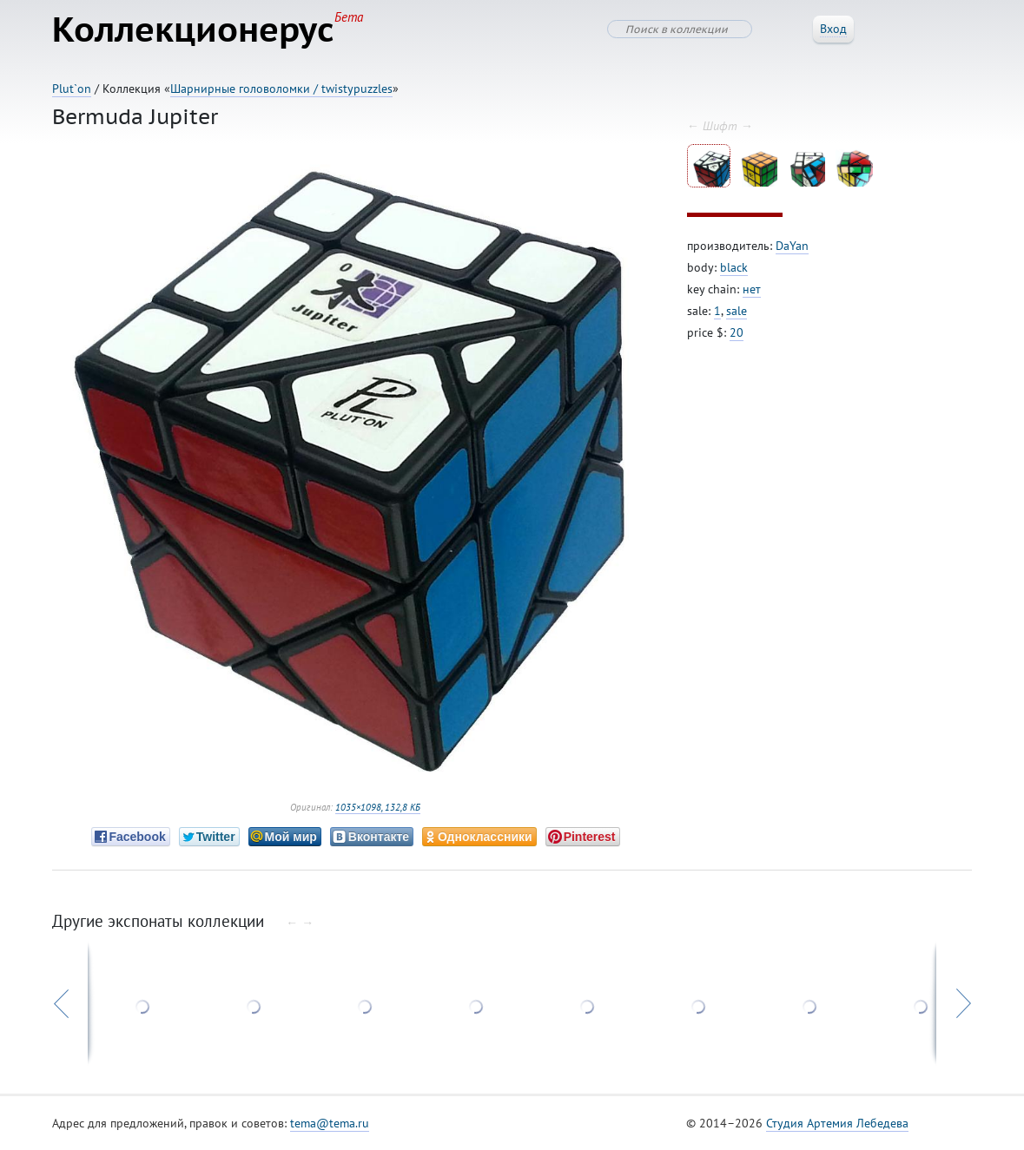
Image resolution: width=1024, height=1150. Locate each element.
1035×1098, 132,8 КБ (377, 807)
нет (752, 289)
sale (736, 311)
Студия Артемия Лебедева (837, 1123)
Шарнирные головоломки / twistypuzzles (281, 88)
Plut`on (71, 88)
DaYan (792, 245)
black (734, 267)
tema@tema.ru (329, 1123)
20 (736, 332)
